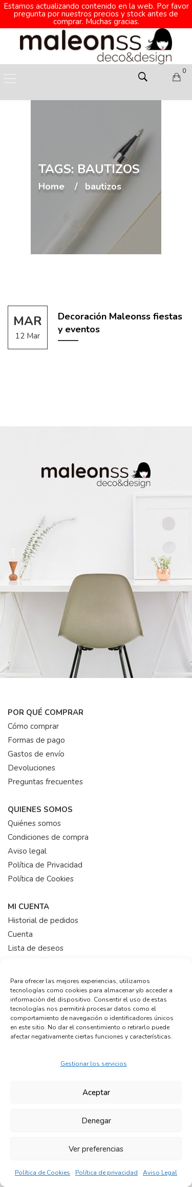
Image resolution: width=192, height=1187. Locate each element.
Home (51, 179)
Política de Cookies (42, 1173)
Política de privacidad (106, 1173)
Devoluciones (31, 760)
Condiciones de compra (48, 829)
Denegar (96, 1121)
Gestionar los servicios (93, 1064)
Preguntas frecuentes (45, 774)
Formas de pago (36, 732)
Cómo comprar (33, 718)
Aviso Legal (160, 1173)
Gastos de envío (36, 746)
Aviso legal (27, 843)
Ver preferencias (96, 1149)
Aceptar (96, 1092)
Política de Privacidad (45, 857)
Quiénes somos (34, 816)
